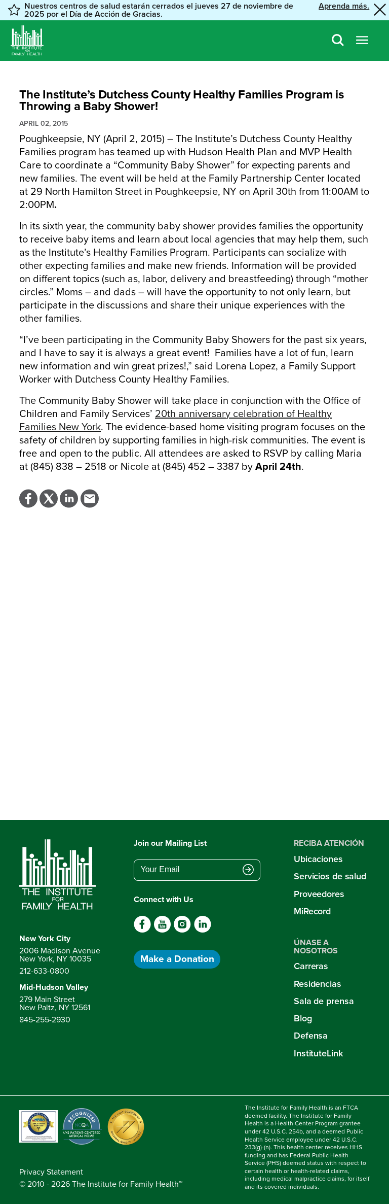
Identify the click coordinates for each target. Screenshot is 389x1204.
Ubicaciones (318, 859)
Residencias (317, 983)
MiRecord (312, 911)
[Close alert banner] (380, 10)
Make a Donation (177, 958)
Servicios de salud (330, 876)
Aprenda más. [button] (344, 7)
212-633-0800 (44, 971)
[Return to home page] (59, 874)
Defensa (311, 1035)
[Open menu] (362, 41)
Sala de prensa (324, 1001)
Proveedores (319, 894)
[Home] (27, 40)
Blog (303, 1018)
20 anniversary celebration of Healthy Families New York (175, 420)
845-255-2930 (44, 1019)
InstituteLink (318, 1053)
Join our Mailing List (170, 843)
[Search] (338, 41)
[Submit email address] (248, 871)
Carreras (311, 966)
